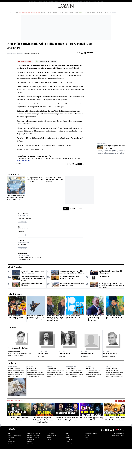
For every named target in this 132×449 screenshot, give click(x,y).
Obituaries (100, 1)
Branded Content (101, 143)
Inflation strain (31, 368)
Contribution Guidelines (14, 435)
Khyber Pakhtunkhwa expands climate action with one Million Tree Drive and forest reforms (114, 147)
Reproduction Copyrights (34, 435)
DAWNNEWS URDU (43, 1)
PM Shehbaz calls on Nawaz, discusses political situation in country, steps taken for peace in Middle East (55, 318)
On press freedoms (14, 368)
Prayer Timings (50, 433)
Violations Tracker (24, 13)
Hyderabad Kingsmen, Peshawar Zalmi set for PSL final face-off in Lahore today (17, 317)
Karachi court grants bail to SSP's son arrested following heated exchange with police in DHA (111, 285)
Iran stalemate (70, 368)
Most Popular (15, 267)
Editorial (12, 363)
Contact (10, 433)
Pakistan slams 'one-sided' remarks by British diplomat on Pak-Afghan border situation (33, 278)
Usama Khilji (41, 356)
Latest (16, 13)
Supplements (87, 1)
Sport (76, 13)
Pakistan (43, 13)
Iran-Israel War (35, 13)
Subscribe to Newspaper (33, 433)
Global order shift (104, 276)
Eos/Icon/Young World (91, 433)
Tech (93, 13)
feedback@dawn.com (23, 160)
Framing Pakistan (64, 353)
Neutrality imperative (87, 353)
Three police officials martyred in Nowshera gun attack (35, 179)
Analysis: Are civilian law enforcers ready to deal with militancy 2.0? (16, 197)
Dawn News (69, 443)
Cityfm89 (87, 435)
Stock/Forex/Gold (51, 435)
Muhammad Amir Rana (14, 351)
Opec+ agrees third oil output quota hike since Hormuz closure (73, 317)
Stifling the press (43, 353)
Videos (98, 13)
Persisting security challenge (18, 348)
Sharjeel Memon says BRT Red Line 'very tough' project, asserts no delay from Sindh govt (94, 318)
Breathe (81, 13)
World (71, 13)
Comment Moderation (13, 446)
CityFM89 (68, 1)
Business (55, 13)
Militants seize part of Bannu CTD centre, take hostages (54, 179)
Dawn (67, 433)
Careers (94, 1)
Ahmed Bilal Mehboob (109, 356)
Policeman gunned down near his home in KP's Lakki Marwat (114, 317)
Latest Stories (15, 293)
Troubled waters (52, 368)
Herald (56, 1)
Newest (72, 209)
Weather (49, 437)
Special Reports (70, 439)
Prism (66, 13)
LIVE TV (36, 1)
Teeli (86, 439)
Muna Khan (62, 356)
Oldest (66, 209)
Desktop (49, 439)
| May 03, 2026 (66, 9)
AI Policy (10, 439)
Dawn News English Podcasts (16, 400)
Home (11, 13)
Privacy (10, 443)
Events (80, 1)
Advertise (74, 1)
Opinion (49, 13)
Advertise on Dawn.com (33, 437)
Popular (103, 13)
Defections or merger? (110, 353)
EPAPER (31, 1)
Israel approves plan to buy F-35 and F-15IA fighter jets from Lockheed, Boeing (35, 317)
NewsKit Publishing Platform (118, 435)
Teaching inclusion (111, 368)
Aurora (62, 1)
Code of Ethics (12, 437)
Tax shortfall (90, 368)
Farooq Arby (84, 356)
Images (51, 1)
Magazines (88, 13)
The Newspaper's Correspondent (15, 53)
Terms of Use (11, 441)
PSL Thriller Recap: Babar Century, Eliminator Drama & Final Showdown (43, 420)
